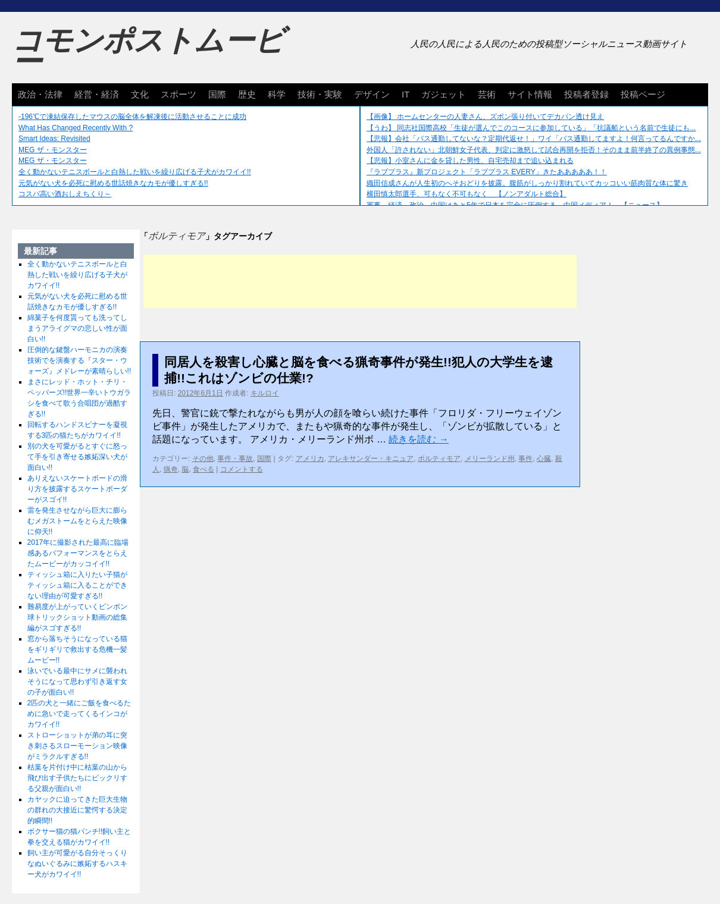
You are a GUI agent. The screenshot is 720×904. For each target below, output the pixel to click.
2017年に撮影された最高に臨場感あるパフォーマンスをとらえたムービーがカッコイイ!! (78, 553)
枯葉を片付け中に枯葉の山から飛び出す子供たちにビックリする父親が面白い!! (77, 778)
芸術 (487, 94)
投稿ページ (643, 94)
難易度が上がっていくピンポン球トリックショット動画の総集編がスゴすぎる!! (77, 617)
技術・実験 (320, 94)
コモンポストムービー (148, 51)
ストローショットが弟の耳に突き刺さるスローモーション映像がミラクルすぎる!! (77, 746)
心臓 (544, 458)
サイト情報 (530, 94)
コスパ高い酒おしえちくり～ (64, 194)
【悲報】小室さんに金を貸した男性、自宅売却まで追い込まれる (470, 160)
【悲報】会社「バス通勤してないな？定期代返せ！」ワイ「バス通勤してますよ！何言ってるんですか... (534, 138)
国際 (217, 94)
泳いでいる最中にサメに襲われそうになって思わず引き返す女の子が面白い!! (77, 681)
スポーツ (178, 94)
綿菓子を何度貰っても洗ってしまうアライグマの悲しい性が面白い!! (77, 328)
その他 (203, 458)
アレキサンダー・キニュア (371, 458)
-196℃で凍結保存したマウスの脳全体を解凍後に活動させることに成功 (132, 116)
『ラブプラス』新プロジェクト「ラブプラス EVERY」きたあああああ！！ (487, 172)
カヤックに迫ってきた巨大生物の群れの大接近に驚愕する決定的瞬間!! (77, 810)
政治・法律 (40, 94)
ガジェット (443, 94)
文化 (140, 94)
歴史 (247, 94)
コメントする (241, 469)
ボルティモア (439, 458)
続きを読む (418, 439)
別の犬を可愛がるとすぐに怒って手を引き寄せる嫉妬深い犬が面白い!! (77, 457)
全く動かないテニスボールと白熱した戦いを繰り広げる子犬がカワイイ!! (134, 172)
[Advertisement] (360, 281)
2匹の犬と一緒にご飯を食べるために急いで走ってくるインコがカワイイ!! (79, 714)
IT (405, 94)
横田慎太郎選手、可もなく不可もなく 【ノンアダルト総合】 (466, 194)
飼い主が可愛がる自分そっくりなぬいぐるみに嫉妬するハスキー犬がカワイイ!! (77, 863)
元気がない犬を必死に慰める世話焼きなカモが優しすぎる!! (113, 183)
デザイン (372, 94)
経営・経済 (96, 94)
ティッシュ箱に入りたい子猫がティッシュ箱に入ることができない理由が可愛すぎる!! (77, 585)
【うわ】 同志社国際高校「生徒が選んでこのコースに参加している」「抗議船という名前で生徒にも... (531, 128)
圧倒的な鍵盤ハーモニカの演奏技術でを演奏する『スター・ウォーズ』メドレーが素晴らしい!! (79, 360)
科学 (277, 94)
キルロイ (265, 393)
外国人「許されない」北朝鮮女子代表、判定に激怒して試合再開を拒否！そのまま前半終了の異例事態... (534, 150)
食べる (203, 469)
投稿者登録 (586, 94)
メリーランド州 (490, 458)
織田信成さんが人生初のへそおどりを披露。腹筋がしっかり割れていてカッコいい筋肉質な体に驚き (527, 183)
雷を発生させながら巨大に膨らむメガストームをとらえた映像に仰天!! (77, 521)
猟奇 (171, 469)
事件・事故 (235, 458)
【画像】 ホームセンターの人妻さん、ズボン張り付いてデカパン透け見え (485, 116)
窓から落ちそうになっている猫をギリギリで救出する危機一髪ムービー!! (77, 649)
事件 (525, 458)
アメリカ (310, 458)
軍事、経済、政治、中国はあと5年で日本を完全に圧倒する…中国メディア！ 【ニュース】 (515, 205)
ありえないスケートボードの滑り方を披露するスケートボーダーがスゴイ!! (77, 489)
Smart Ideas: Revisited (54, 138)
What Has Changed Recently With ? (75, 128)
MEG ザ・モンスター (52, 150)
